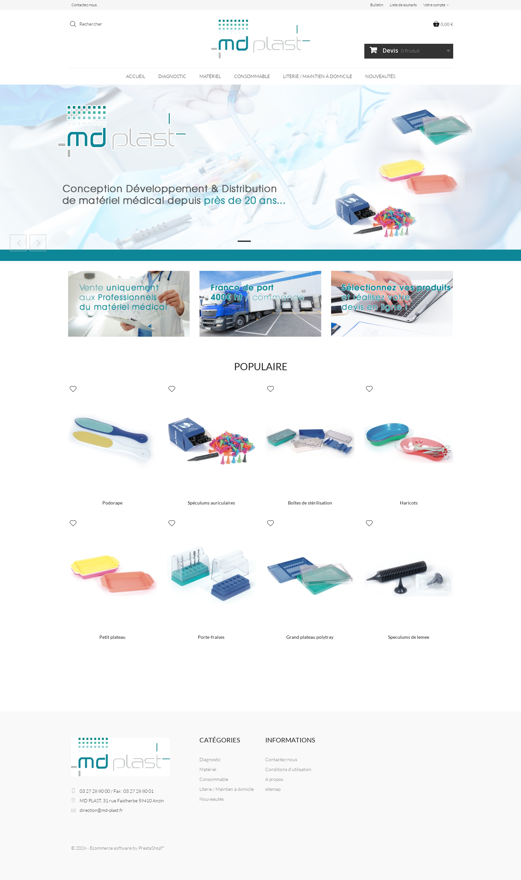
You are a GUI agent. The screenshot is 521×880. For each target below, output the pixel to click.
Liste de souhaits (403, 4)
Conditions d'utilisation (288, 769)
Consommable (252, 76)
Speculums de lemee (408, 637)
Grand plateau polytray (309, 637)
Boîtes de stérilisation (310, 502)
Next (38, 243)
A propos (274, 779)
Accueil (135, 76)
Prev (18, 243)
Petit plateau (112, 637)
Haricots (409, 502)
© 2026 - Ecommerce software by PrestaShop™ (117, 848)
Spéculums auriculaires (211, 502)
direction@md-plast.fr (101, 810)
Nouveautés (380, 76)
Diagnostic (172, 76)
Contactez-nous (84, 4)
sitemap (272, 789)
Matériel (210, 76)
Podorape (112, 502)
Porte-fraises (211, 637)
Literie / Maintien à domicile (317, 76)
